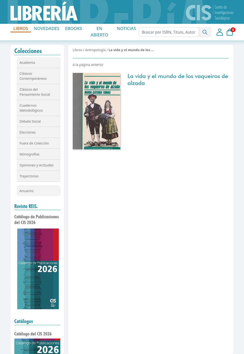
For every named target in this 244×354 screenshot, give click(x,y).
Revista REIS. (26, 206)
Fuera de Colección (34, 143)
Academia (27, 62)
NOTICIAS (126, 28)
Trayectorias (29, 176)
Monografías (29, 154)
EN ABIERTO (99, 31)
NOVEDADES (46, 28)
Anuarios (27, 191)
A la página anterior (88, 64)
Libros (77, 50)
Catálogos (23, 321)
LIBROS (20, 28)
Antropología (95, 50)
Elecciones (28, 132)
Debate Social (30, 121)
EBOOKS (73, 28)
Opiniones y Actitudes (37, 165)
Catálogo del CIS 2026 (33, 334)
